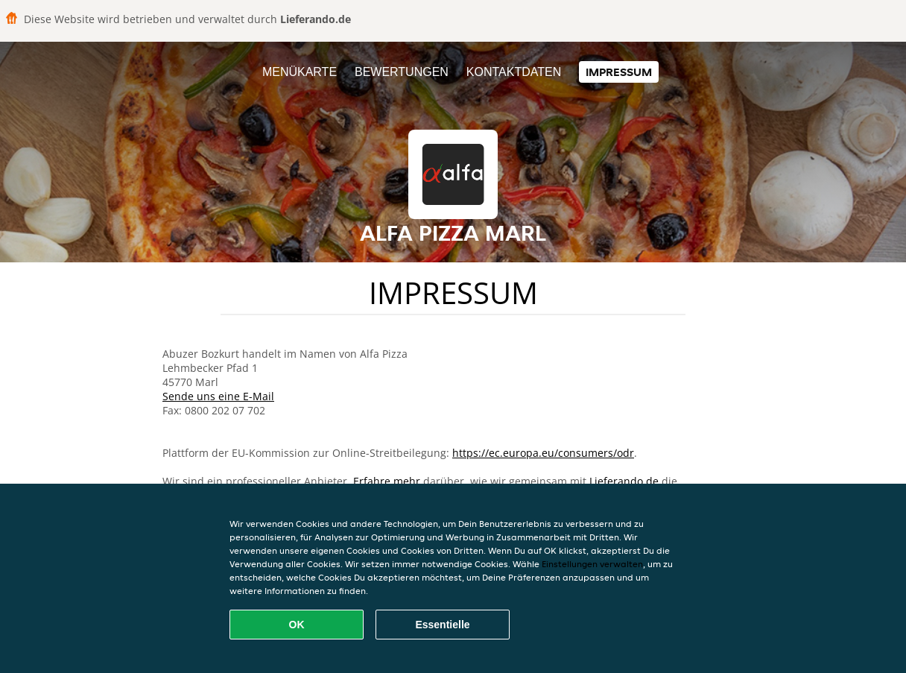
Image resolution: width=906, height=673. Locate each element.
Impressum (619, 72)
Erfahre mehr (386, 481)
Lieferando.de (624, 481)
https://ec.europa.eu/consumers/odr (543, 453)
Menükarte (299, 72)
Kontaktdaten (513, 72)
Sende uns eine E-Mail (218, 396)
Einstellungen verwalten (592, 563)
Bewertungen (402, 72)
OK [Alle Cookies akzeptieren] (297, 625)
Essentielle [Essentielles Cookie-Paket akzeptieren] (442, 625)
